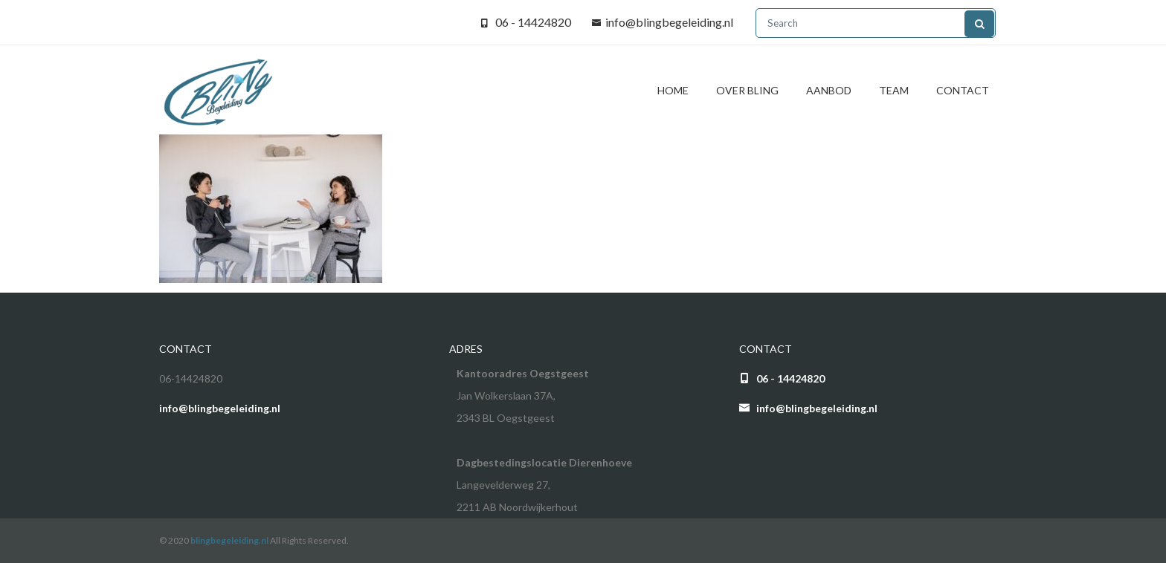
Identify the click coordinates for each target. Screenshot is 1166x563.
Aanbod (828, 90)
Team (894, 90)
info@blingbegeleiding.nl (669, 22)
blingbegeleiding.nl (229, 540)
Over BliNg (747, 90)
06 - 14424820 (533, 22)
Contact (962, 90)
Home (673, 90)
